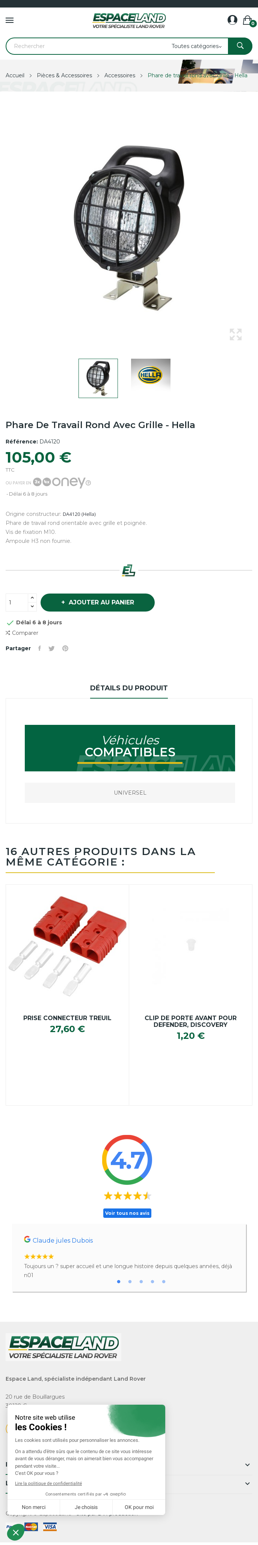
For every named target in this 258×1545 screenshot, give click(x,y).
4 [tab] (152, 1282)
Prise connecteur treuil (67, 1018)
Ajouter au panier (100, 602)
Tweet (52, 648)
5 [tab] (163, 1282)
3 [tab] (141, 1282)
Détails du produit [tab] (129, 688)
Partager (40, 648)
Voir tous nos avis (127, 1213)
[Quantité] (17, 603)
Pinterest (65, 648)
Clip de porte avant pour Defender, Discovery (191, 1021)
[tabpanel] (129, 1258)
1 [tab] (118, 1282)
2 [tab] (130, 1282)
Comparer (22, 633)
